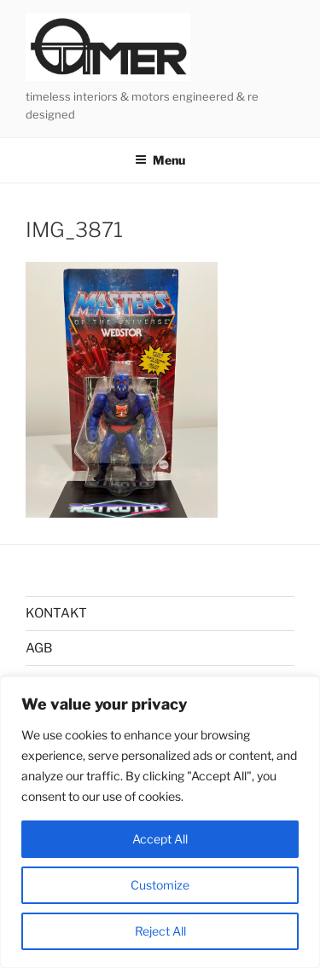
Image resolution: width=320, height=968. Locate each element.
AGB (39, 648)
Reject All (160, 931)
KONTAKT (56, 613)
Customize (160, 885)
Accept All (160, 839)
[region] (160, 822)
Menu (160, 160)
